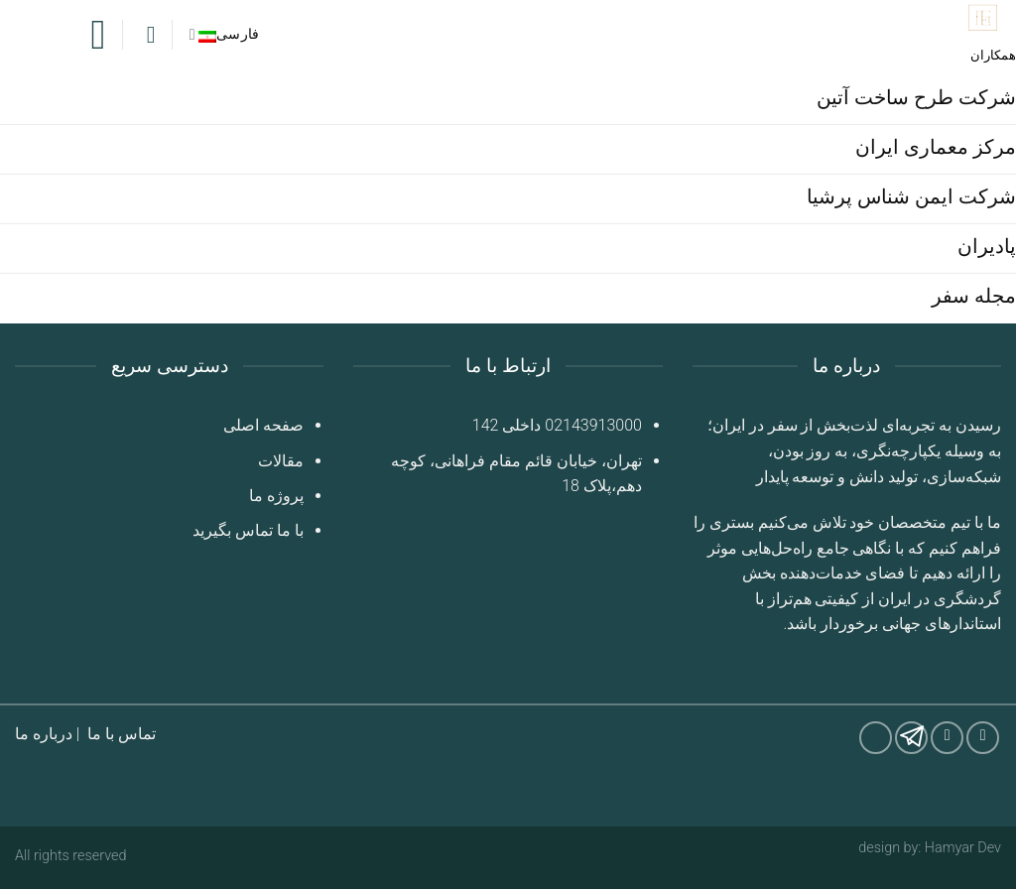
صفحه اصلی (263, 425)
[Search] (148, 35)
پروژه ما (276, 495)
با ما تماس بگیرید (248, 530)
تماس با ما (121, 733)
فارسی (225, 34)
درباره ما (43, 733)
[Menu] (85, 34)
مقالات (281, 460)
